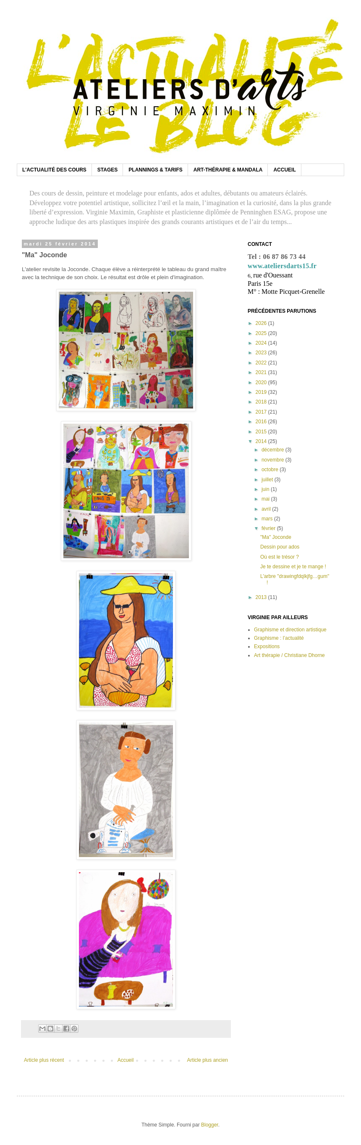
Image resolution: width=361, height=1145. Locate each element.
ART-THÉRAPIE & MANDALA (228, 170)
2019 (262, 392)
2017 (262, 412)
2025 (262, 333)
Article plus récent (44, 1060)
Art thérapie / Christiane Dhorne (289, 655)
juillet (268, 480)
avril (267, 509)
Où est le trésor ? (279, 557)
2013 (262, 597)
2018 (262, 402)
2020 (262, 382)
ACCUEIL (284, 170)
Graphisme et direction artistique (290, 630)
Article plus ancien (207, 1060)
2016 (262, 422)
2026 (262, 323)
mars (268, 519)
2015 (262, 432)
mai (266, 499)
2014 (262, 441)
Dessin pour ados (279, 547)
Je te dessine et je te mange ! (293, 567)
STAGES (107, 170)
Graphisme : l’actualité (279, 638)
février (269, 528)
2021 (262, 372)
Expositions (267, 646)
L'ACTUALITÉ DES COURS (54, 170)
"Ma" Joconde (275, 537)
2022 (262, 363)
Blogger (209, 1125)
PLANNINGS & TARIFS (155, 170)
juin (266, 489)
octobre (271, 469)
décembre (273, 450)
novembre (273, 460)
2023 (262, 353)
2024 (262, 343)
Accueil (126, 1060)
